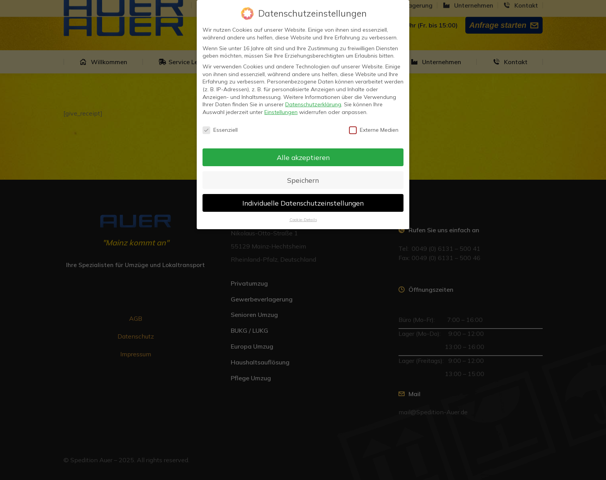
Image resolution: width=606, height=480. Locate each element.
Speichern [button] (303, 179)
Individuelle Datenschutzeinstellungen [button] (303, 202)
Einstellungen (281, 111)
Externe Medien (373, 129)
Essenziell (220, 129)
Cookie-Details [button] (303, 219)
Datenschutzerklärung (313, 103)
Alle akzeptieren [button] (303, 157)
